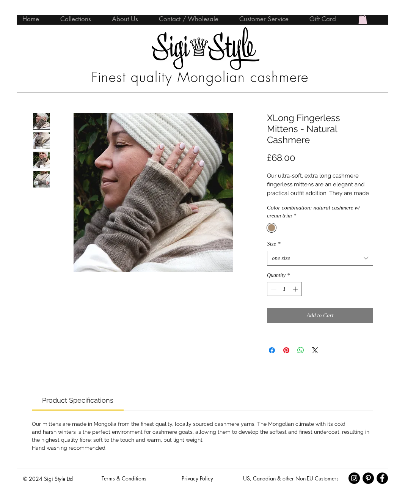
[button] (362, 19)
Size (274, 244)
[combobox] (320, 258)
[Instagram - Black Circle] (354, 478)
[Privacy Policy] (197, 478)
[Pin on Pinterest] (286, 350)
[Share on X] (315, 350)
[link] (77, 400)
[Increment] (296, 289)
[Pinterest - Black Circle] (368, 478)
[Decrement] (273, 289)
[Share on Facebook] (271, 350)
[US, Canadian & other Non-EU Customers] (290, 478)
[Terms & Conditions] (124, 478)
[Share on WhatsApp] (300, 350)
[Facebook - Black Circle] (382, 478)
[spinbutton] (284, 289)
